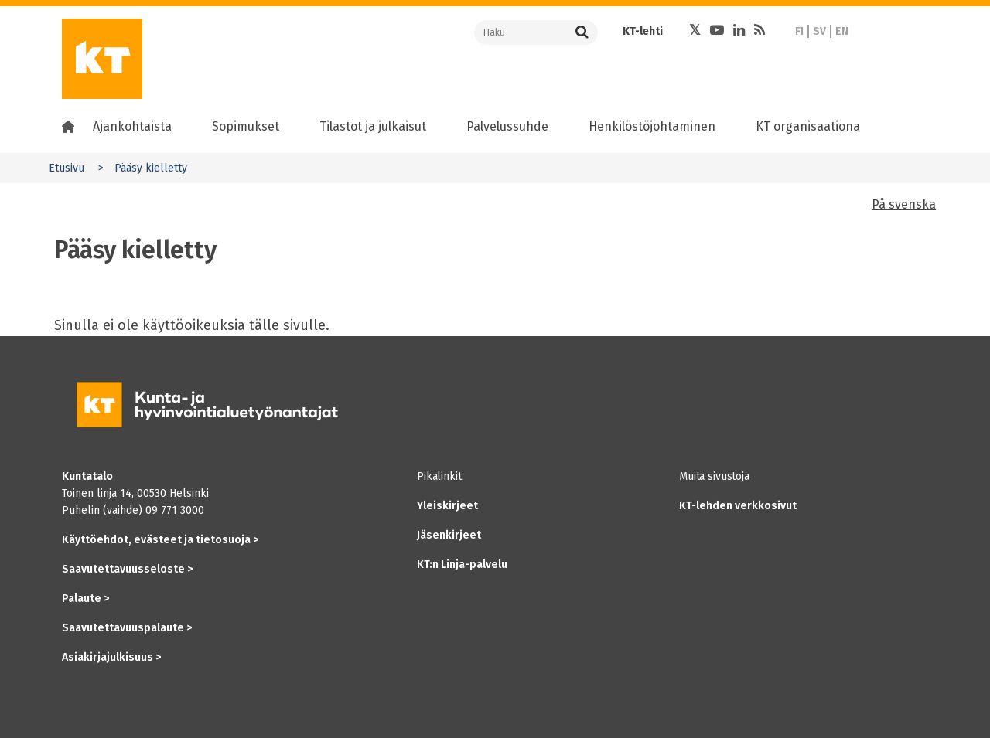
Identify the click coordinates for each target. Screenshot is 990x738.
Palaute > (85, 598)
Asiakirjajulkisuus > (111, 657)
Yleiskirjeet (447, 505)
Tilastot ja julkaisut (372, 126)
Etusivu (66, 168)
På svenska (904, 204)
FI (799, 31)
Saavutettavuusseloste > (127, 569)
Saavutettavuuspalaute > (127, 627)
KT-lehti (643, 31)
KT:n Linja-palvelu (462, 564)
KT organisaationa (808, 126)
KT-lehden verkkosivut (738, 505)
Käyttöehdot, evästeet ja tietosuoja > (160, 539)
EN (841, 31)
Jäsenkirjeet (449, 535)
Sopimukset (245, 126)
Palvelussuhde (507, 126)
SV (819, 31)
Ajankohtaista (132, 126)
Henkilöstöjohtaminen (652, 126)
